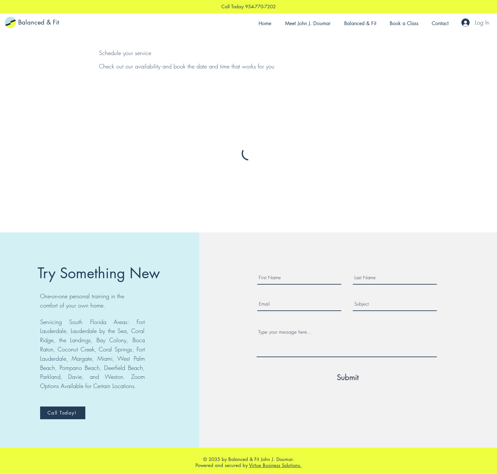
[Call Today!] (62, 413)
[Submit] (348, 377)
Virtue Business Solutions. (275, 465)
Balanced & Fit (38, 22)
